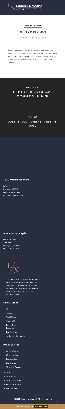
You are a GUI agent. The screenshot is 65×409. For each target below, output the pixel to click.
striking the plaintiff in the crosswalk (27, 56)
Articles (9, 313)
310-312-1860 (41, 407)
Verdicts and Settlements (15, 336)
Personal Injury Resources (11, 326)
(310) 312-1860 (14, 192)
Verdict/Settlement (33, 26)
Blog (7, 309)
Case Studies (11, 317)
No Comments (41, 37)
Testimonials (11, 321)
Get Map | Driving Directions (13, 195)
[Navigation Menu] (56, 6)
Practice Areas (11, 332)
